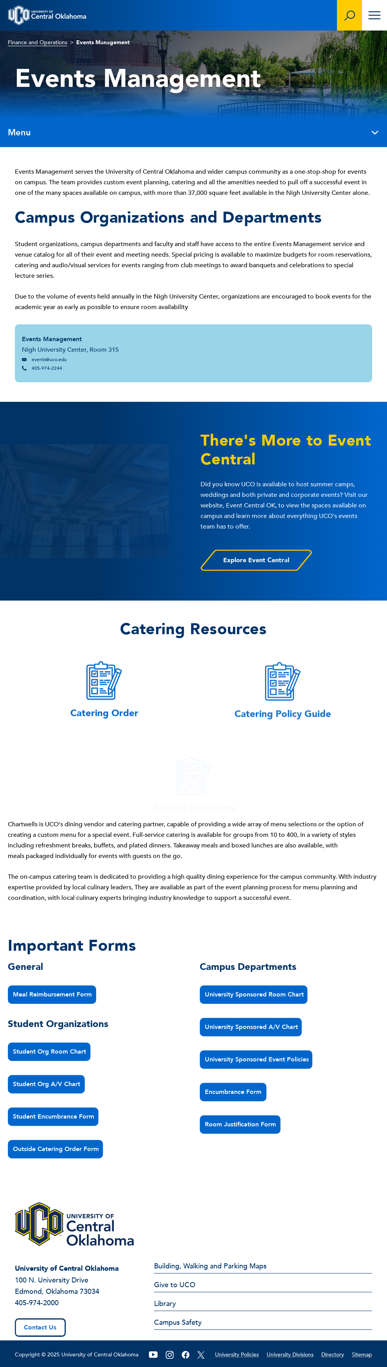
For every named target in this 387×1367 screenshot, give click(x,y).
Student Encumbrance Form (54, 1116)
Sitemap (362, 1354)
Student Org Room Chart (50, 1051)
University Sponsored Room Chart (255, 994)
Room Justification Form (241, 1124)
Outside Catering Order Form (56, 1149)
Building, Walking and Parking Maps (210, 1267)
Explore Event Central (256, 560)
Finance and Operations (37, 42)
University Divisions (290, 1354)
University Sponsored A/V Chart (252, 1027)
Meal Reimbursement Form (53, 994)
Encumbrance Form (233, 1092)
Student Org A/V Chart (47, 1084)
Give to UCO (174, 1285)
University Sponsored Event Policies (257, 1059)
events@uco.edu (49, 359)
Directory (332, 1354)
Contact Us (40, 1327)
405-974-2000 (37, 1303)
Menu (193, 132)
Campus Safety (178, 1323)
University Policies (237, 1354)
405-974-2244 (47, 368)
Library (165, 1304)
